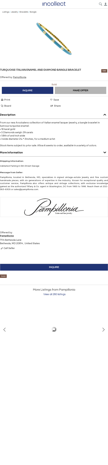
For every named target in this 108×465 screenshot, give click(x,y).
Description (54, 114)
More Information (54, 152)
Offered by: (13, 77)
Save (54, 99)
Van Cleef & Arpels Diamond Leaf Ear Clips (38, 357)
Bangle (33, 12)
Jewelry (14, 12)
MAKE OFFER (80, 90)
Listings (5, 12)
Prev (5, 329)
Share (55, 105)
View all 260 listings (54, 294)
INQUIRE (27, 90)
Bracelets (24, 12)
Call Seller (7, 248)
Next (103, 329)
